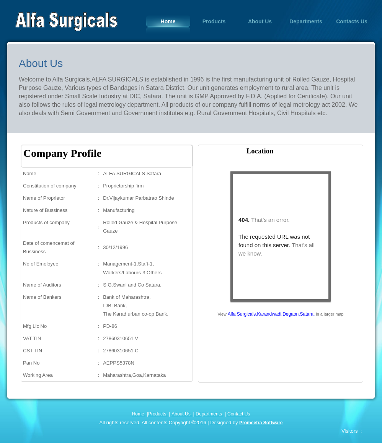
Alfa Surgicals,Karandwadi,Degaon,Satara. (271, 314)
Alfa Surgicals (66, 21)
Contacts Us (351, 21)
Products (214, 21)
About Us (260, 21)
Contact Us (238, 414)
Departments (305, 21)
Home (168, 21)
